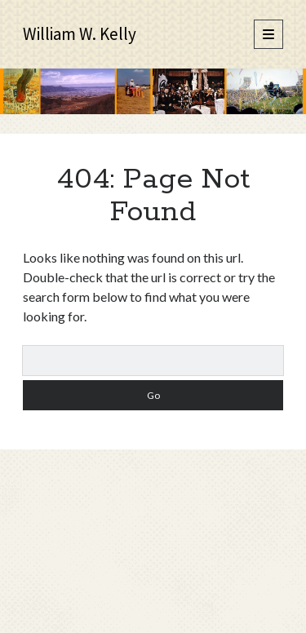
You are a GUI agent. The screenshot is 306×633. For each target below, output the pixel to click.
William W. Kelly (79, 34)
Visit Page (153, 91)
